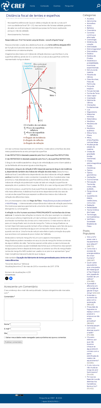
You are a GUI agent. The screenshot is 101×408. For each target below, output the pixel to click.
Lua (88, 110)
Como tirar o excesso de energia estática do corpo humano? (93, 253)
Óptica (89, 170)
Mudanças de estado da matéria (92, 147)
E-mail (7, 329)
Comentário (9, 297)
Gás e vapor (91, 96)
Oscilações (91, 177)
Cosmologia (91, 40)
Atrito (89, 26)
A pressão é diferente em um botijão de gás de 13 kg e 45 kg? (92, 288)
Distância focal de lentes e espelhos (33, 15)
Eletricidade (92, 47)
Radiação (90, 205)
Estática (90, 54)
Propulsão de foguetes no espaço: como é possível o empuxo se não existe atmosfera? (93, 314)
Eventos (57, 6)
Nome (7, 324)
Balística (90, 28)
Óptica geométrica (38, 18)
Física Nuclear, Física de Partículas (93, 81)
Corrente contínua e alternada (91, 35)
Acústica (90, 19)
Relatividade (92, 208)
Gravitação (91, 98)
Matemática (92, 119)
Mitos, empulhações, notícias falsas (93, 140)
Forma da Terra (93, 93)
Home (32, 6)
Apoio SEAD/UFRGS (50, 401)
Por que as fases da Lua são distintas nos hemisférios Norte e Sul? (93, 381)
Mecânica (91, 121)
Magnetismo (92, 112)
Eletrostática (92, 51)
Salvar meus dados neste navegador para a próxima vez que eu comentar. (36, 337)
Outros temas (92, 180)
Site (5, 333)
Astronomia (91, 21)
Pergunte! (69, 6)
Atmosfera (91, 23)
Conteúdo (44, 6)
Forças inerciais (93, 91)
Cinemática (91, 30)
